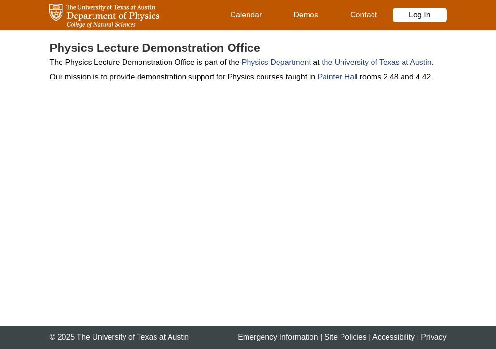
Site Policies (346, 337)
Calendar (246, 15)
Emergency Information (278, 337)
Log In (419, 15)
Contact (363, 15)
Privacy (433, 337)
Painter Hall (338, 77)
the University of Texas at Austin (376, 62)
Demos (306, 15)
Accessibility (393, 337)
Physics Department (276, 62)
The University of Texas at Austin (133, 337)
